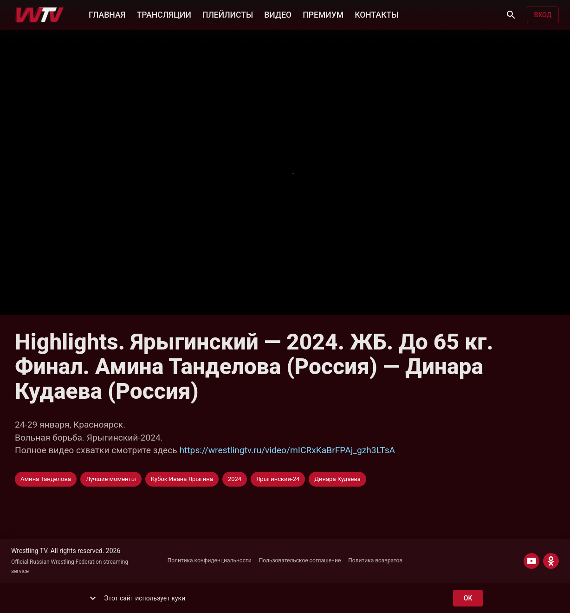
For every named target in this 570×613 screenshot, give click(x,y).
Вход (542, 15)
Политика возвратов (375, 560)
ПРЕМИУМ (323, 14)
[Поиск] (511, 15)
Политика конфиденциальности (210, 560)
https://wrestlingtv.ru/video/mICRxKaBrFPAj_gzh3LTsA (287, 450)
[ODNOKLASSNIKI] (551, 561)
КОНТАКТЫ (376, 14)
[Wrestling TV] (39, 15)
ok (468, 598)
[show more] (93, 598)
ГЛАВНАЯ (107, 14)
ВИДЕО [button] (278, 14)
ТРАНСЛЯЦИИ (163, 14)
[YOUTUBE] (531, 561)
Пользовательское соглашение (300, 560)
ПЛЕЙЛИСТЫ (228, 14)
